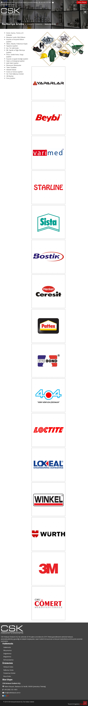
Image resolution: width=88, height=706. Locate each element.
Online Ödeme (82, 2)
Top (85, 703)
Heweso (82, 704)
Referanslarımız (8, 660)
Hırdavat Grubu (8, 667)
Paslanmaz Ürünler (9, 673)
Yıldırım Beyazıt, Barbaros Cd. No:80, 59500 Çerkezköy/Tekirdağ (25, 686)
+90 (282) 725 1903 (10, 689)
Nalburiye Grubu (8, 670)
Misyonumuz (7, 650)
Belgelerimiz (7, 656)
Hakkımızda (7, 647)
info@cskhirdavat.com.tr (12, 692)
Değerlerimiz (7, 653)
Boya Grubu (7, 676)
